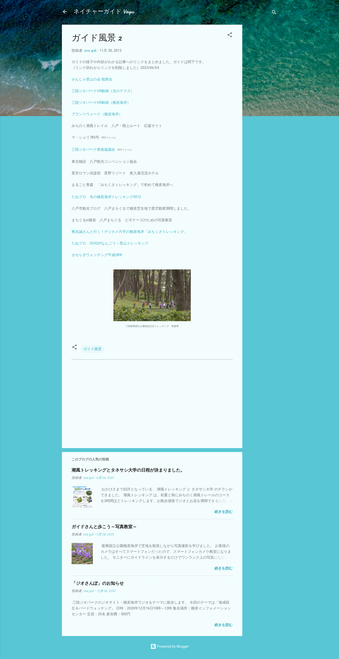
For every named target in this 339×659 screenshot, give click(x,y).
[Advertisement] (261, 97)
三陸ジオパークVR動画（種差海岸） (101, 102)
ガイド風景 (92, 349)
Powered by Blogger (169, 646)
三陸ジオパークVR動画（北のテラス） (103, 91)
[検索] (274, 13)
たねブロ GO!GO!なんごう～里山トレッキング (110, 243)
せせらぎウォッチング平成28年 (97, 255)
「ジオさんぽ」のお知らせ (98, 583)
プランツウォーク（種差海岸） (97, 114)
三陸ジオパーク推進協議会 (93, 149)
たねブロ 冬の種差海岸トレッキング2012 (106, 197)
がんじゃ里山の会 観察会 (92, 79)
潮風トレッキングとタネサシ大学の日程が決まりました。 (128, 470)
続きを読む (223, 512)
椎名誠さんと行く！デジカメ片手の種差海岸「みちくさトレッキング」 (130, 232)
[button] (230, 35)
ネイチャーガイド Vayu (104, 11)
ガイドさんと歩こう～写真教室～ (104, 527)
